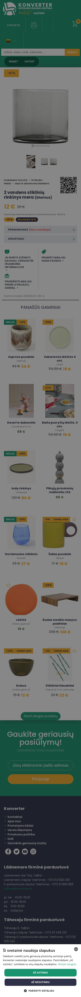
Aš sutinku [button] (40, 972)
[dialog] (40, 498)
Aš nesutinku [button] (40, 982)
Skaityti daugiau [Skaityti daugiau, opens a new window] (67, 964)
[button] (40, 990)
